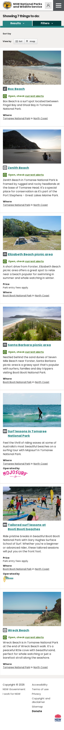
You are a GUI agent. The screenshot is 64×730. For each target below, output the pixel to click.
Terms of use (40, 689)
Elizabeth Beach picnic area (30, 254)
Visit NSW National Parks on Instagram (13, 724)
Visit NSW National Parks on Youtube (20, 724)
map (32, 41)
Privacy (36, 694)
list (20, 41)
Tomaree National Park (16, 118)
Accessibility (39, 684)
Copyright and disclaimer (41, 700)
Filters (45, 23)
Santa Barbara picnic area (29, 345)
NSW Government (14, 689)
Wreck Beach (18, 630)
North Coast (40, 118)
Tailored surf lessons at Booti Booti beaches (27, 527)
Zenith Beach (18, 168)
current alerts (34, 96)
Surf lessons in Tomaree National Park (27, 433)
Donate (37, 711)
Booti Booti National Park (17, 295)
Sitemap (37, 706)
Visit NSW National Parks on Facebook (6, 724)
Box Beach (16, 89)
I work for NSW (11, 694)
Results (15, 23)
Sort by (7, 33)
